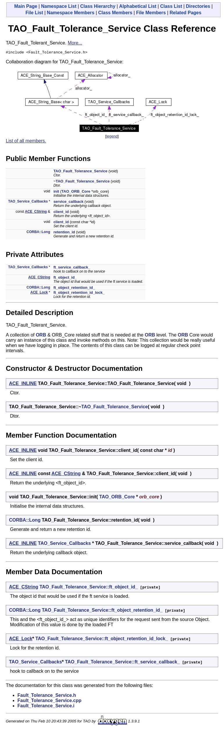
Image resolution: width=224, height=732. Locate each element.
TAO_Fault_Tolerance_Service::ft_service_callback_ (122, 662)
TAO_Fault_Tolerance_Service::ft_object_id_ (89, 587)
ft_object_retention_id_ (74, 288)
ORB (41, 335)
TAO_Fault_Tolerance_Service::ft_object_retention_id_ (102, 610)
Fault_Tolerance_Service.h (46, 696)
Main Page (25, 6)
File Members (151, 12)
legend (112, 137)
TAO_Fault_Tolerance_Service (80, 172)
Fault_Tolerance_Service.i (45, 706)
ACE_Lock (39, 293)
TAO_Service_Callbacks (28, 202)
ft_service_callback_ (71, 268)
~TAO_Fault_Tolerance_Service (81, 182)
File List (34, 12)
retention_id (64, 233)
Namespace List (58, 6)
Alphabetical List (137, 6)
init (56, 192)
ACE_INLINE (23, 384)
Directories (198, 6)
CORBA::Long (38, 233)
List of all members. (26, 141)
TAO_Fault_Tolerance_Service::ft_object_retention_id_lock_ (101, 639)
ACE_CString (36, 212)
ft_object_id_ (65, 278)
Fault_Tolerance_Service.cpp (49, 701)
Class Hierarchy (97, 6)
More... (75, 42)
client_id (61, 212)
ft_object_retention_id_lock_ (79, 293)
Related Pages (185, 12)
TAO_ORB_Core (75, 192)
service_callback (68, 202)
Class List (171, 6)
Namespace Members (70, 12)
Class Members (115, 12)
